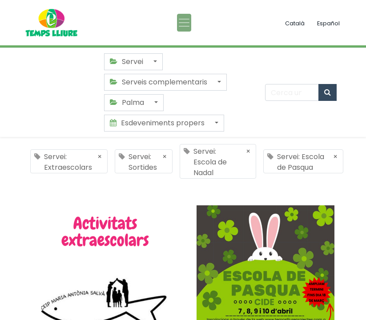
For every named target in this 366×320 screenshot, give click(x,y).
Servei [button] (127, 61)
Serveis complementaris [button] (159, 82)
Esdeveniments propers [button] (158, 123)
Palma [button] (128, 102)
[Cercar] (327, 92)
